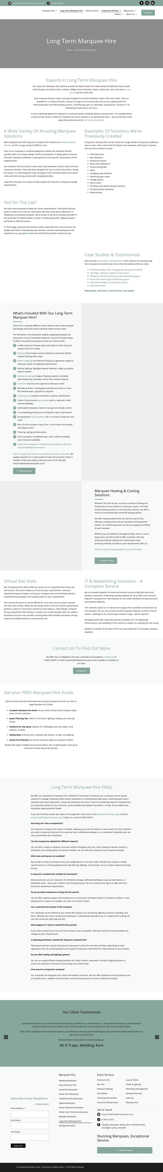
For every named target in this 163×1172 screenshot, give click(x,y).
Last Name (15, 1131)
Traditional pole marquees (50, 444)
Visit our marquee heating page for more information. (119, 549)
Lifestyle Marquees (26, 1167)
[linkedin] (153, 3)
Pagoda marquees (37, 447)
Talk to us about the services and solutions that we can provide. (41, 454)
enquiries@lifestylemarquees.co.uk (28, 3)
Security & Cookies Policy (53, 1167)
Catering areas (24, 395)
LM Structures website (94, 120)
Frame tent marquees (27, 444)
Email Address (18, 1108)
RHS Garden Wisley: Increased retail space (109, 282)
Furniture (22, 383)
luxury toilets (43, 400)
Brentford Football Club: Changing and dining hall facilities (116, 269)
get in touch (28, 233)
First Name (15, 1120)
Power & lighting (25, 360)
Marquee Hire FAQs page (108, 814)
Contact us (109, 657)
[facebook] (141, 3)
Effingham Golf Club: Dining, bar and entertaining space (115, 276)
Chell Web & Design (75, 1167)
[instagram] (147, 3)
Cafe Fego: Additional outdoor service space (109, 273)
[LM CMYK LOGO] (20, 8)
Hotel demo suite (97, 285)
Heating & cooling (25, 376)
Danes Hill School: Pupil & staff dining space (109, 279)
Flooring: (21, 353)
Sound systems (38, 417)
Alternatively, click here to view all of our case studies (109, 290)
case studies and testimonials (110, 261)
